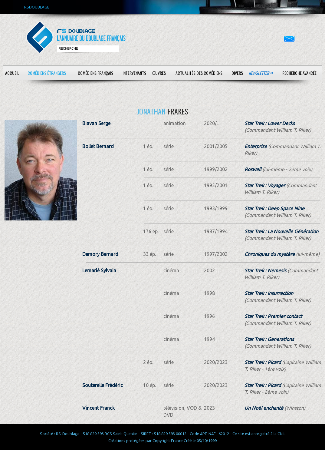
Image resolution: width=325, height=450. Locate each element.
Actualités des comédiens (199, 73)
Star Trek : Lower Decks (270, 123)
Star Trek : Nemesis (265, 270)
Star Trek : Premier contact (273, 316)
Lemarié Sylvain (99, 270)
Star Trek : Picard (263, 362)
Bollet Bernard (98, 146)
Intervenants (134, 73)
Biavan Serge (96, 123)
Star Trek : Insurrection (269, 293)
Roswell (253, 169)
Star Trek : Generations (269, 339)
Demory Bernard (100, 254)
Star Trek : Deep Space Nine (274, 208)
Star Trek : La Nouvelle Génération (281, 231)
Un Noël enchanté (264, 408)
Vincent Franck (98, 408)
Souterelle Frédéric (102, 385)
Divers (237, 73)
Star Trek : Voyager (265, 185)
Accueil (12, 73)
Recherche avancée (299, 73)
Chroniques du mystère (270, 254)
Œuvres (159, 73)
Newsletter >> (261, 73)
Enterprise (256, 146)
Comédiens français (95, 73)
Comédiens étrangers (47, 73)
